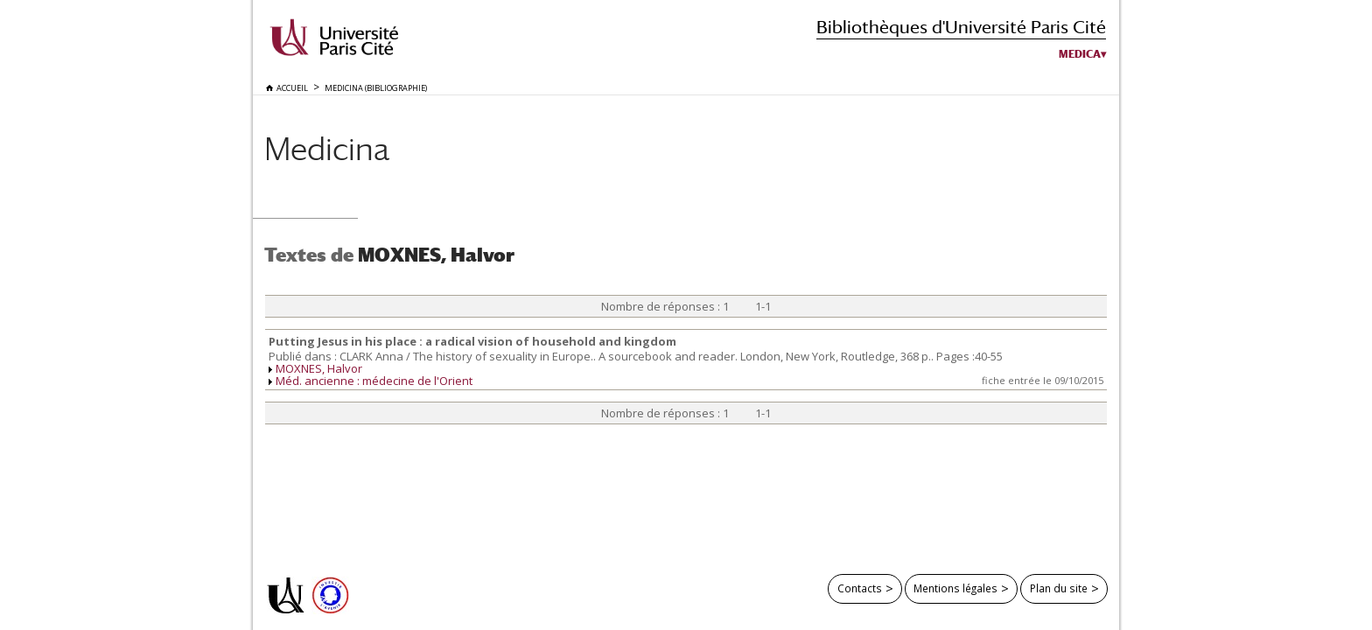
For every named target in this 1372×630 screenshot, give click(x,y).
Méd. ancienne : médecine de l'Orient (374, 380)
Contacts (859, 588)
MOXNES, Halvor (319, 368)
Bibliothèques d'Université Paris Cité (961, 27)
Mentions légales (956, 588)
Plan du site (1059, 588)
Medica (1080, 54)
